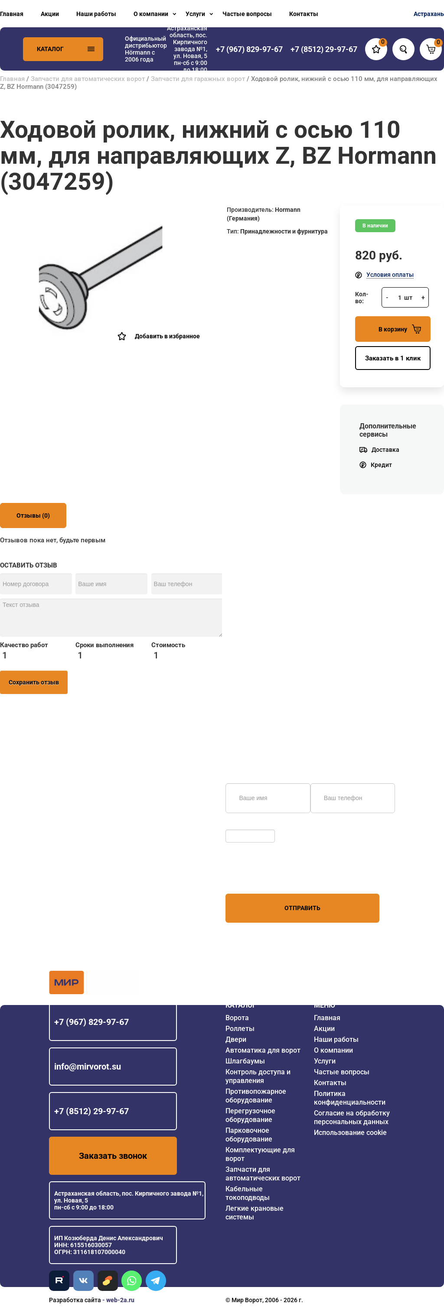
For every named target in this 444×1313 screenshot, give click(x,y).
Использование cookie (350, 1132)
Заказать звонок (113, 1156)
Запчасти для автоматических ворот (88, 79)
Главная (11, 13)
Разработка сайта (75, 1300)
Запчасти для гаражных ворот (198, 79)
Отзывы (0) (33, 515)
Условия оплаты (390, 274)
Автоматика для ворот (262, 1050)
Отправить (302, 908)
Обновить (242, 825)
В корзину (400, 329)
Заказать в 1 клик (393, 358)
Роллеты (240, 1028)
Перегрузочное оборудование (250, 1115)
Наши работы (96, 13)
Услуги (195, 13)
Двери (235, 1039)
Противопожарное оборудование (255, 1095)
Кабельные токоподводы (247, 1193)
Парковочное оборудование (248, 1134)
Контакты (303, 13)
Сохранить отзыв (34, 682)
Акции (50, 13)
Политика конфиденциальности (349, 1097)
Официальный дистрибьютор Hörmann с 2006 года (146, 49)
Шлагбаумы (245, 1061)
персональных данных (258, 877)
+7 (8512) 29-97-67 (91, 1111)
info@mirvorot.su (87, 1066)
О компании (151, 13)
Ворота (237, 1018)
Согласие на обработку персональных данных (352, 1117)
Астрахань (429, 13)
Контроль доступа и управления (258, 1076)
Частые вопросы (247, 13)
